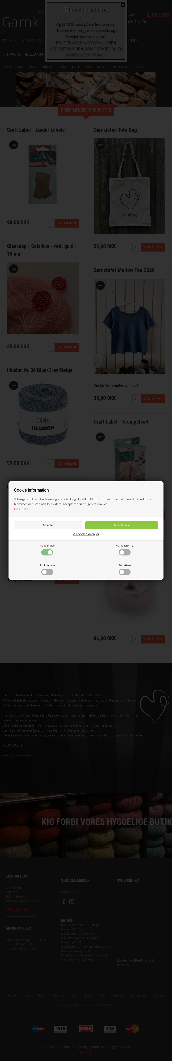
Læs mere (21, 509)
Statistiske (125, 569)
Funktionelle (47, 569)
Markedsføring (124, 549)
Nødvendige (47, 549)
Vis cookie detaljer (86, 534)
